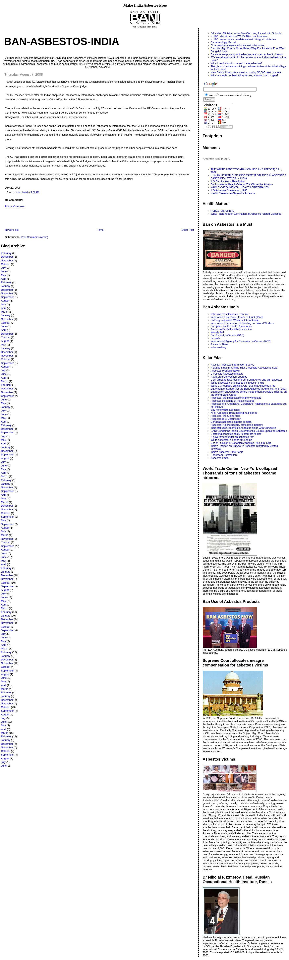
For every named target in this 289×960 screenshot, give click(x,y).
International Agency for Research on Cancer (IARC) (241, 341)
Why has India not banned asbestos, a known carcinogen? (244, 75)
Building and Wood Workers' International (234, 320)
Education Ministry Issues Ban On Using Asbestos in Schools (246, 33)
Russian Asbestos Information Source (232, 364)
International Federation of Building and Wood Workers (242, 323)
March (4, 311)
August (5, 300)
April (3, 278)
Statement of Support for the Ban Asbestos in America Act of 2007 (249, 388)
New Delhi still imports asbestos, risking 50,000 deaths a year (246, 72)
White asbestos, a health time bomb (231, 439)
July (3, 267)
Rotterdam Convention (224, 454)
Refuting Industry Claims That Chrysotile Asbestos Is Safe (244, 367)
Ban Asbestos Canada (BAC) (227, 335)
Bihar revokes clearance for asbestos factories (237, 45)
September (7, 297)
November (7, 260)
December (7, 256)
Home (100, 229)
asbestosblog (218, 347)
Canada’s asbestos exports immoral (231, 421)
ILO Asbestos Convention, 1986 (229, 190)
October (5, 264)
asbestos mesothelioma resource (230, 314)
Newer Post (11, 229)
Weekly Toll (217, 332)
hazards (215, 338)
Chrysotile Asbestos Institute (227, 373)
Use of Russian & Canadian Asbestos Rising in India (241, 442)
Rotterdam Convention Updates (229, 376)
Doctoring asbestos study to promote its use (236, 433)
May (3, 275)
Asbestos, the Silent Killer (225, 415)
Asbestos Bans (219, 344)
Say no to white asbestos (225, 409)
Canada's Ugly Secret (223, 42)
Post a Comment (14, 206)
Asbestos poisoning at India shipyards (232, 400)
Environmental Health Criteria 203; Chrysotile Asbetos (242, 184)
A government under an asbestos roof (232, 436)
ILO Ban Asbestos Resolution (228, 181)
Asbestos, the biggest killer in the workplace (236, 397)
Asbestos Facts (220, 457)
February (6, 253)
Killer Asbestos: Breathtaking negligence (234, 412)
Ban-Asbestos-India (61, 41)
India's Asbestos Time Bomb (227, 451)
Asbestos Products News (225, 370)
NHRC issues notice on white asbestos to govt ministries (243, 39)
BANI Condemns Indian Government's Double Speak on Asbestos (249, 430)
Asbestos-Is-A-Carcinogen (226, 418)
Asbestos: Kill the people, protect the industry (237, 424)
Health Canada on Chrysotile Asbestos (233, 193)
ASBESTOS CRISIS (222, 210)
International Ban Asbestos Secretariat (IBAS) (237, 317)
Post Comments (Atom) (34, 237)
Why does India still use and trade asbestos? (237, 63)
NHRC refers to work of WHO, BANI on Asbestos (239, 36)
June (4, 271)
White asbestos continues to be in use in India (237, 382)
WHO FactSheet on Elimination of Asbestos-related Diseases (246, 213)
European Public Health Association (231, 326)
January (5, 285)
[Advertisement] (48, 219)
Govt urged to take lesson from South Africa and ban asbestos (247, 379)
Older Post (188, 229)
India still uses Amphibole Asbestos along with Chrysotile (243, 427)
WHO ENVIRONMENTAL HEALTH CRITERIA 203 (240, 187)
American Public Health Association (231, 329)
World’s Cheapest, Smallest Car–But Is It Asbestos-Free (243, 385)
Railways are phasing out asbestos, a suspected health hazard (247, 54)
